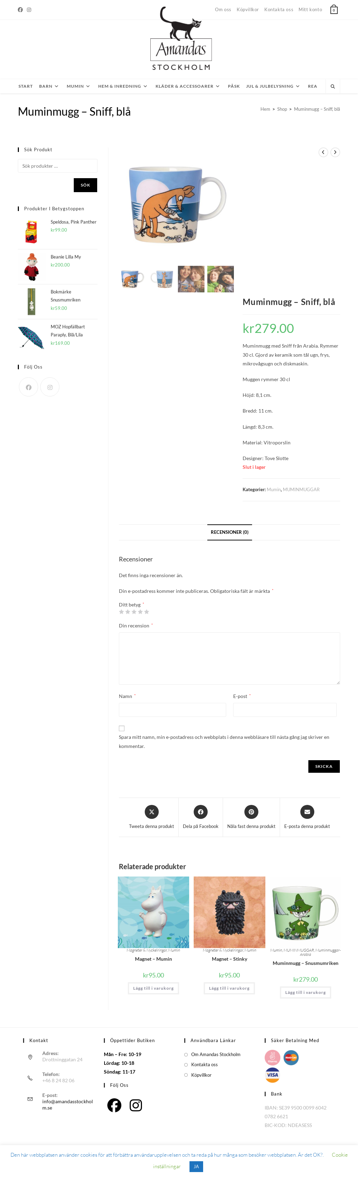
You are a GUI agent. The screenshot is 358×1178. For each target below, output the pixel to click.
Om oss (223, 9)
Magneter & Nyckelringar (147, 950)
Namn (127, 696)
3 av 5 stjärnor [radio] (133, 611)
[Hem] (265, 109)
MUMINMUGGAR (301, 489)
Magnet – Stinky (229, 959)
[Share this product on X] (151, 817)
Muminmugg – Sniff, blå (317, 109)
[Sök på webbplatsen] (333, 86)
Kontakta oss (278, 9)
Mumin (274, 489)
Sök (86, 185)
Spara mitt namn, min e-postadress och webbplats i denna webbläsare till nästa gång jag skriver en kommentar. (224, 741)
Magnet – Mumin (153, 959)
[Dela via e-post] (307, 817)
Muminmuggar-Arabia (320, 952)
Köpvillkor (248, 9)
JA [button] (196, 1166)
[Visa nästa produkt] (335, 152)
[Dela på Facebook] (201, 817)
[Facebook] (21, 9)
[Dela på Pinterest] (251, 817)
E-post (242, 696)
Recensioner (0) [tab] (230, 532)
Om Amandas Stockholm (216, 1054)
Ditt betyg (131, 604)
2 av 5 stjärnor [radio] (127, 611)
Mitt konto (310, 9)
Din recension (136, 625)
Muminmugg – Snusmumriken (305, 963)
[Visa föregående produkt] (323, 152)
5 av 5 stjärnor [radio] (146, 611)
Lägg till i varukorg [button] (153, 988)
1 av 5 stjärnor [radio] (121, 611)
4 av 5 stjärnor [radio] (140, 611)
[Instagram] (29, 9)
